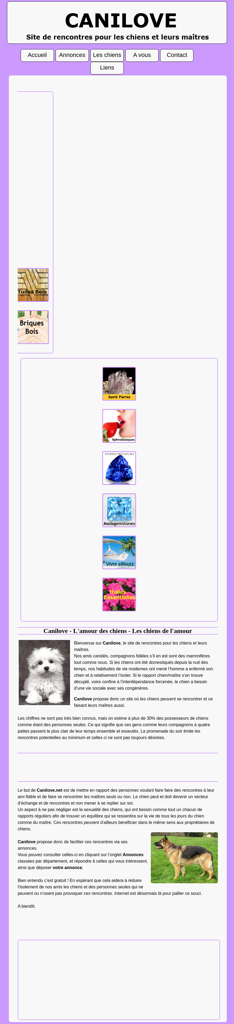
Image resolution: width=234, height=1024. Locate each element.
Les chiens (107, 56)
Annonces (72, 56)
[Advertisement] (31, 179)
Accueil (37, 56)
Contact (177, 56)
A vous (142, 56)
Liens (107, 68)
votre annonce (67, 867)
